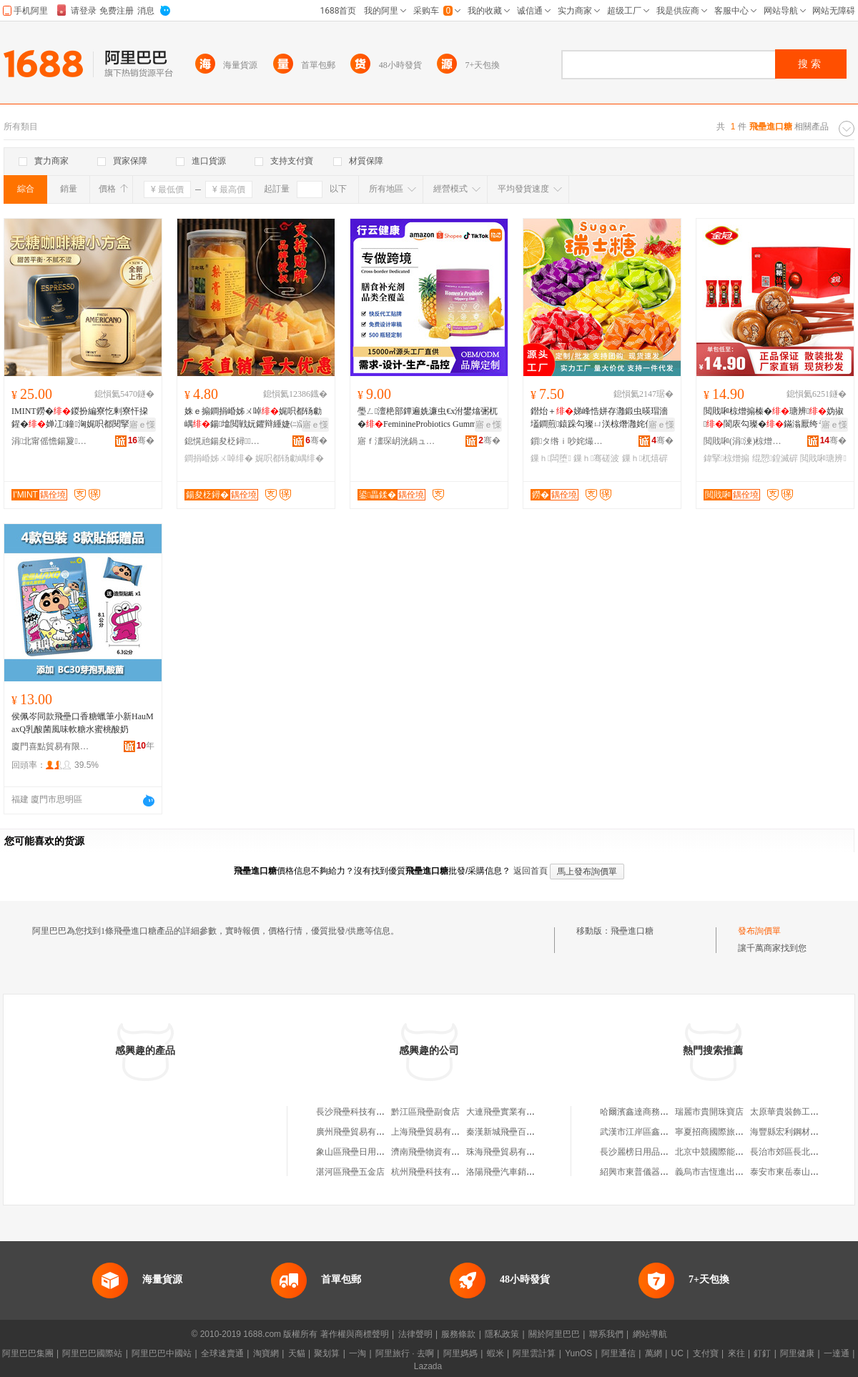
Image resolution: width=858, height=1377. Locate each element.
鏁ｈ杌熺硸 (645, 458)
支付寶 (706, 1353)
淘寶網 (266, 1353)
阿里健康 (797, 1353)
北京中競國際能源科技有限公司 (735, 1152)
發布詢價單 (759, 931)
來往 (736, 1353)
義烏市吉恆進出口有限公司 (726, 1172)
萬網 (653, 1353)
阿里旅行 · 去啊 (404, 1353)
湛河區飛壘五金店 (350, 1172)
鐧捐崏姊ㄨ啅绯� (218, 458)
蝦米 (495, 1353)
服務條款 (458, 1334)
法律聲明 (415, 1334)
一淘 (357, 1353)
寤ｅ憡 (142, 425)
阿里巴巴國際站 (92, 1353)
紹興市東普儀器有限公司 (647, 1172)
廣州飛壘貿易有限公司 (359, 1132)
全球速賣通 (222, 1353)
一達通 (836, 1353)
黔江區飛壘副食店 (425, 1112)
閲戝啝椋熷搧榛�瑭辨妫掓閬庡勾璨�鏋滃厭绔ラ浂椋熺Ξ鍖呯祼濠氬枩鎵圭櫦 (774, 418)
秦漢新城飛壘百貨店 (504, 1132)
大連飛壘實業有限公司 (509, 1112)
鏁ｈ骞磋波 (596, 458)
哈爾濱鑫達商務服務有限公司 (655, 1112)
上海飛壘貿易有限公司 (434, 1132)
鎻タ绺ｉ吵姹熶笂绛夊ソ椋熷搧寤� (570, 441)
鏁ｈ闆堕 (551, 458)
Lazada (428, 1366)
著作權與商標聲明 (354, 1334)
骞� (141, 440)
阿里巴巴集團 (28, 1353)
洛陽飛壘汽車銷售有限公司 (517, 1172)
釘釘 (762, 1353)
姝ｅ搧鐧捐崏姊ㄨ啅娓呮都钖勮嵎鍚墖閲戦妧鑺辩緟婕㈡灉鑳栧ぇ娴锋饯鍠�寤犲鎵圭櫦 (254, 418)
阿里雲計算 (534, 1353)
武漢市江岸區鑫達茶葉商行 (651, 1132)
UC (677, 1353)
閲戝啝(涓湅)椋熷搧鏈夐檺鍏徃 (743, 441)
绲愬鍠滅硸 (775, 458)
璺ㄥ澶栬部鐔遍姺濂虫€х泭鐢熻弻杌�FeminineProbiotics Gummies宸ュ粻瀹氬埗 (428, 418)
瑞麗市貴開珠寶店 (709, 1112)
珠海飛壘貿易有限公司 (509, 1152)
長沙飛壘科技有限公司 (359, 1112)
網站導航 (650, 1334)
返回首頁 (530, 871)
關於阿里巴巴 (554, 1334)
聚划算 (327, 1353)
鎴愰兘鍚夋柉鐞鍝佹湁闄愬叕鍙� (223, 441)
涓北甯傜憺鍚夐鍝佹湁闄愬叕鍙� (50, 441)
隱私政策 (502, 1334)
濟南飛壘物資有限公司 (434, 1152)
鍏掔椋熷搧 (726, 458)
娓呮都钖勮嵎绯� (289, 458)
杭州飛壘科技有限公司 (434, 1172)
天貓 (296, 1353)
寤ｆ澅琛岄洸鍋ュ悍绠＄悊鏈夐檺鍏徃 (397, 441)
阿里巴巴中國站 (162, 1353)
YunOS (578, 1353)
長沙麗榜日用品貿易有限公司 (655, 1152)
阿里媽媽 (460, 1353)
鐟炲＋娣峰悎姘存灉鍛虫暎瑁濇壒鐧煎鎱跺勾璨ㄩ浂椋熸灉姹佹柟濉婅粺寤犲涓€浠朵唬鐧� (601, 418)
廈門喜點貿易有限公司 (50, 746)
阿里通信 (618, 1353)
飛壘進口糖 (632, 931)
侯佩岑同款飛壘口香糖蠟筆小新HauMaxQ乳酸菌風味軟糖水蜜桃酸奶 (82, 722)
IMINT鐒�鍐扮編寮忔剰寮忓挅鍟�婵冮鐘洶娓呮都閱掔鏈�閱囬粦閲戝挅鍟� (80, 418)
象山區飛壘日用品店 (354, 1152)
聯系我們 (606, 1334)
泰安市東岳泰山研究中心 (797, 1172)
